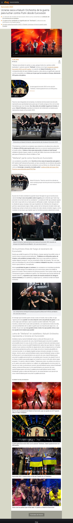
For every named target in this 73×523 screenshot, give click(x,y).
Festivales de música (36, 514)
